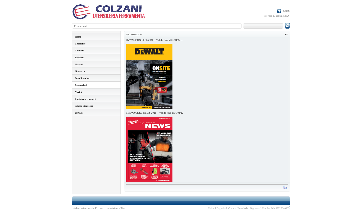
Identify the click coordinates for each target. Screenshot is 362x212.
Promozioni (80, 26)
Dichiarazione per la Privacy (87, 207)
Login (286, 10)
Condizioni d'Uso (115, 207)
